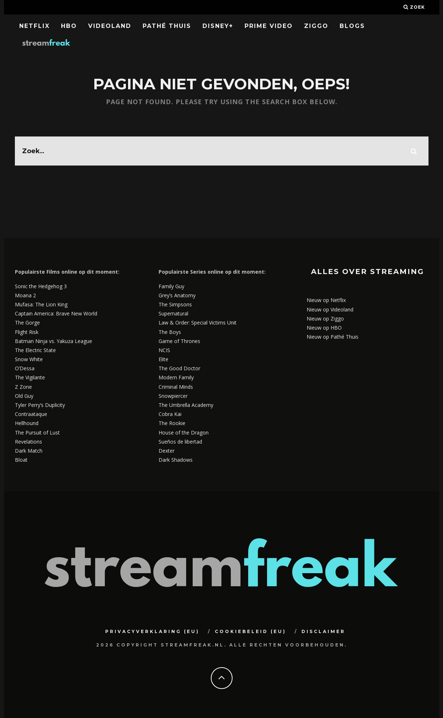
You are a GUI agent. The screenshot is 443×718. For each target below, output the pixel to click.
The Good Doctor (179, 368)
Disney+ (217, 26)
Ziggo (316, 26)
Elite (163, 359)
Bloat (21, 459)
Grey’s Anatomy (177, 295)
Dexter (167, 450)
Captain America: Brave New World (56, 313)
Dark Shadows (176, 459)
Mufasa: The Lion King (41, 304)
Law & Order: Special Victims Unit (198, 322)
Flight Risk (26, 332)
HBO (69, 26)
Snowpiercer (173, 395)
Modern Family (176, 377)
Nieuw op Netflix (326, 300)
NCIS (164, 350)
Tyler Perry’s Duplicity (40, 404)
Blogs (352, 26)
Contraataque (31, 414)
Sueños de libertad (180, 441)
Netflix (34, 26)
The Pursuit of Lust (37, 432)
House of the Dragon (184, 432)
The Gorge (27, 322)
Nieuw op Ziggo (325, 318)
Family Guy (171, 286)
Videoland (109, 26)
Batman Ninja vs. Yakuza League (53, 341)
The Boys (170, 332)
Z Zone (23, 386)
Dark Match (28, 450)
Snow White (29, 359)
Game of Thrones (179, 341)
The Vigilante (30, 377)
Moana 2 (25, 295)
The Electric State (35, 350)
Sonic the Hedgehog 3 (41, 286)
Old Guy (24, 395)
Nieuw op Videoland (330, 309)
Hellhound (26, 423)
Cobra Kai (170, 414)
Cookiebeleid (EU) (250, 631)
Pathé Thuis (167, 26)
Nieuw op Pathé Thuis (332, 336)
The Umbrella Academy (186, 404)
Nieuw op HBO (324, 327)
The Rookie (172, 423)
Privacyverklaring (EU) (152, 631)
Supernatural (173, 313)
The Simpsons (175, 304)
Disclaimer (323, 631)
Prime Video (269, 26)
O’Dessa (24, 368)
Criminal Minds (176, 386)
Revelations (28, 441)
